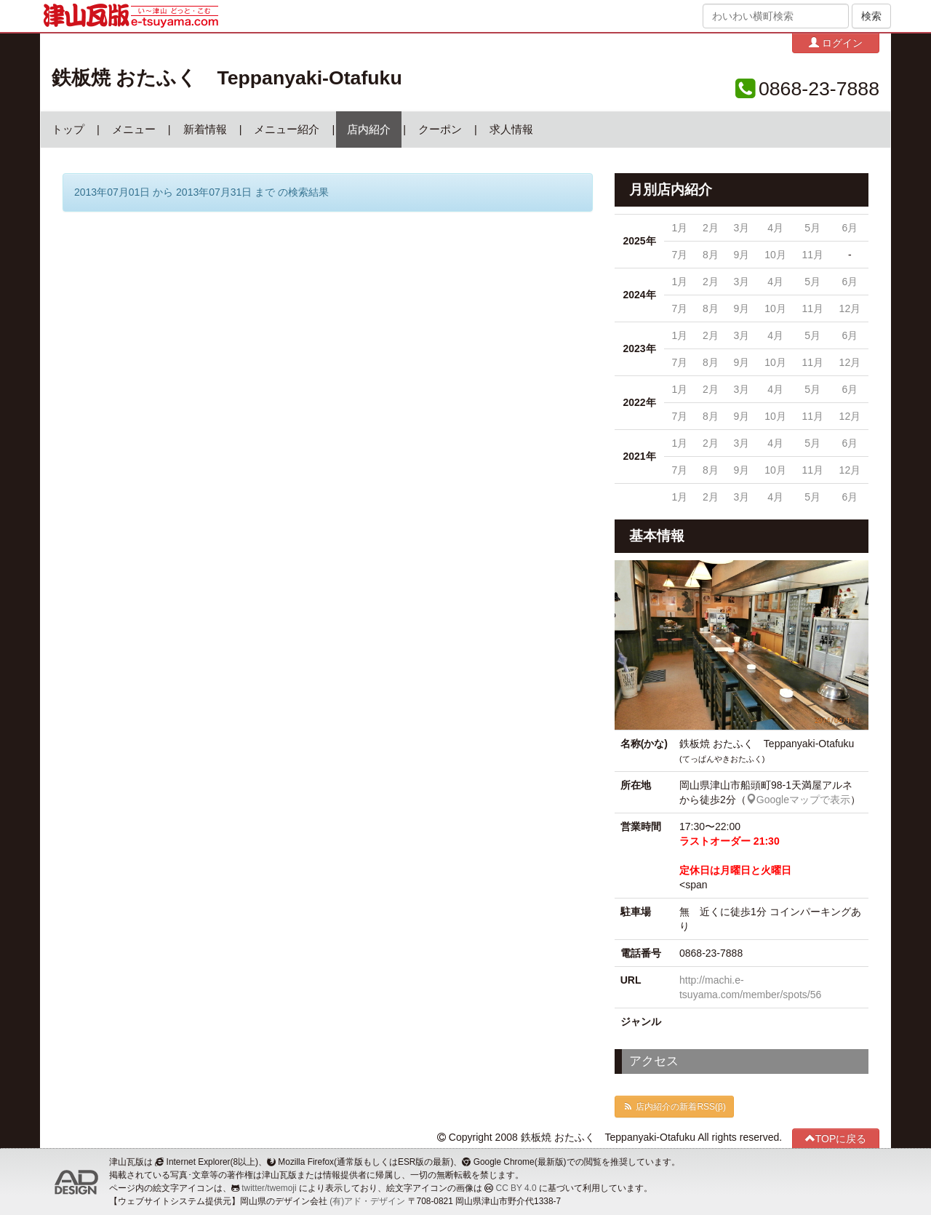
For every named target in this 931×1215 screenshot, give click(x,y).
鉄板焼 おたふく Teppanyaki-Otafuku (227, 78)
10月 (775, 254)
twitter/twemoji (268, 1188)
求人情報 (511, 129)
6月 (850, 228)
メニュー (134, 129)
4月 (775, 228)
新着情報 (205, 129)
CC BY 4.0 (516, 1188)
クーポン (440, 129)
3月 (741, 228)
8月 (711, 254)
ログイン (836, 42)
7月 (680, 254)
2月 (711, 228)
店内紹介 (369, 129)
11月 (812, 254)
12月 (850, 308)
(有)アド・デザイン (367, 1201)
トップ (68, 129)
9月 (741, 254)
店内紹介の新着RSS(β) (674, 1107)
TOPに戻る (836, 1138)
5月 (812, 228)
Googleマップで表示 (798, 799)
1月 (680, 228)
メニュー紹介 (286, 129)
